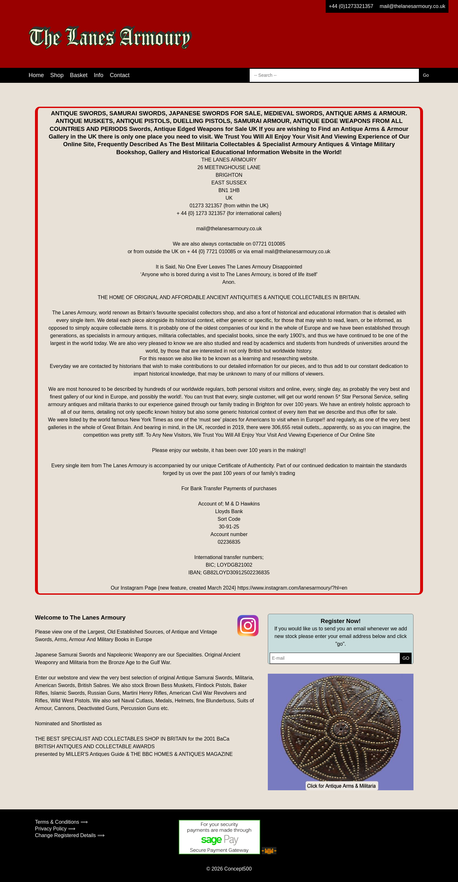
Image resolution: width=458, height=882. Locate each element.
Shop (57, 75)
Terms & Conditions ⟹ (61, 822)
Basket (78, 75)
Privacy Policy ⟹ (55, 828)
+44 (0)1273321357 (351, 6)
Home (36, 75)
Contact (119, 75)
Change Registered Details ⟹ (70, 835)
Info (98, 75)
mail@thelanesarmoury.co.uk (412, 6)
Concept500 (238, 868)
